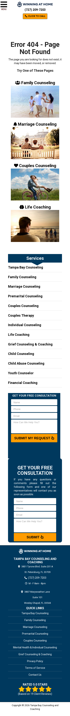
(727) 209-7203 (35, 10)
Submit (35, 537)
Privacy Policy (35, 661)
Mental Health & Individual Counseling (35, 647)
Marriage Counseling (24, 286)
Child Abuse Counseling (26, 363)
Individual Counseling (24, 325)
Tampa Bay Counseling (25, 267)
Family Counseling (22, 277)
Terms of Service (35, 667)
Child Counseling (21, 354)
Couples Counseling (23, 306)
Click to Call (35, 16)
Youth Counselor (21, 373)
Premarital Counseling (25, 296)
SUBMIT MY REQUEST (34, 438)
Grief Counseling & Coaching (30, 344)
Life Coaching (18, 335)
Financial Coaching (23, 383)
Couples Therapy (21, 315)
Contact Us (35, 674)
